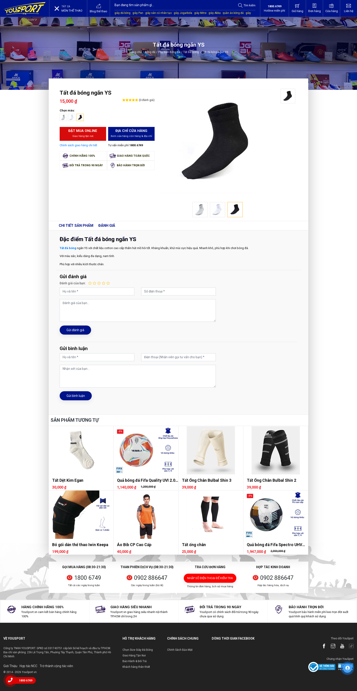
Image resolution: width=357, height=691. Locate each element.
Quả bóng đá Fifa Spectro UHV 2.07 (274, 544)
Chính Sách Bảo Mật (180, 649)
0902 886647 (150, 578)
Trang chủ (135, 52)
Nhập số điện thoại (210, 578)
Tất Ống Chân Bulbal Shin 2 (271, 480)
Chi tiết (76, 225)
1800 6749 (87, 578)
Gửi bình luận (75, 396)
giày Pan (138, 13)
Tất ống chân (194, 544)
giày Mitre (200, 13)
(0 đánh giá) (146, 100)
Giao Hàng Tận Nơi (134, 655)
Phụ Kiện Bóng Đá (169, 52)
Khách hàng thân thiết (136, 666)
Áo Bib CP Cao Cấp (134, 544)
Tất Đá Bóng (192, 52)
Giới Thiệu (10, 666)
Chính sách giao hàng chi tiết (78, 145)
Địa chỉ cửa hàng (131, 133)
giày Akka (215, 13)
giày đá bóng (122, 13)
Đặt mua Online (83, 133)
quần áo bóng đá (233, 13)
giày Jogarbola (183, 13)
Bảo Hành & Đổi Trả (134, 661)
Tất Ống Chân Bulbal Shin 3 (206, 480)
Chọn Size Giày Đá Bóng (137, 649)
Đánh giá (106, 225)
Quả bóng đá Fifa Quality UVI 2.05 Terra (147, 480)
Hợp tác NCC (28, 666)
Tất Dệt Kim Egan (67, 480)
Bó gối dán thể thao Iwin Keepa (80, 544)
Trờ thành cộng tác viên (56, 666)
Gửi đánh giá (75, 330)
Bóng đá (150, 52)
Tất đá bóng (68, 248)
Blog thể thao (98, 8)
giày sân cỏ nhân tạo (158, 13)
